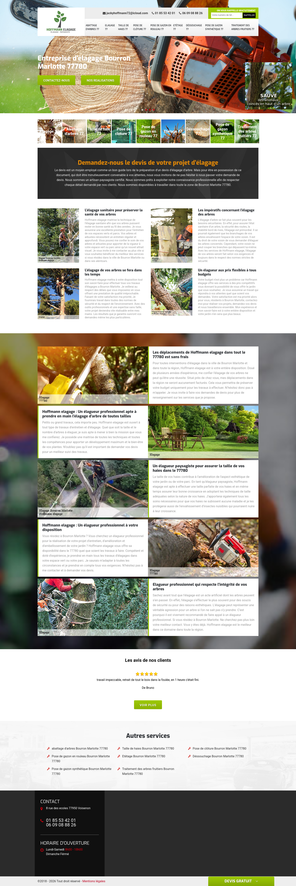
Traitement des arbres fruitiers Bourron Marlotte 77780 (148, 771)
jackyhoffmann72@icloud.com (125, 13)
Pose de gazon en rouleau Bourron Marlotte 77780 (81, 758)
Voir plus (148, 705)
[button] (142, 110)
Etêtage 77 (178, 27)
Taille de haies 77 (123, 27)
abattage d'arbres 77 (92, 27)
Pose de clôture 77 (139, 27)
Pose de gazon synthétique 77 (214, 27)
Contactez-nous (56, 80)
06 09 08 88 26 (191, 13)
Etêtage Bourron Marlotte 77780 (143, 756)
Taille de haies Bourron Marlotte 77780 (148, 748)
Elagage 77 (110, 27)
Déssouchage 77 (194, 27)
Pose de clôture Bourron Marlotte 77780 (219, 748)
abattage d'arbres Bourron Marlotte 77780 (80, 748)
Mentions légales (93, 881)
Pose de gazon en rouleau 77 (160, 27)
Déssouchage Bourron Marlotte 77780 (218, 756)
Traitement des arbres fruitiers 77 (242, 27)
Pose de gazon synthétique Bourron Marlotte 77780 (81, 771)
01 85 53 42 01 (163, 13)
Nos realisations (100, 80)
